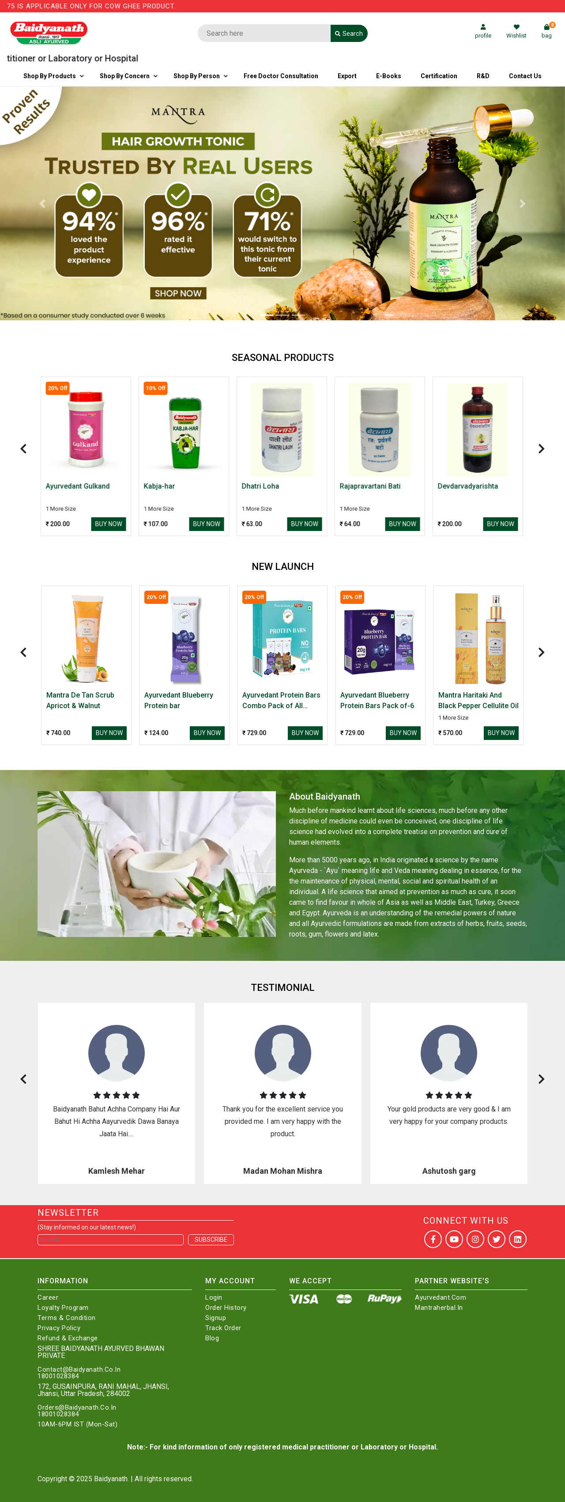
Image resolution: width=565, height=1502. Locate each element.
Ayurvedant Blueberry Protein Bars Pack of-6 (377, 700)
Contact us (525, 76)
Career (48, 1297)
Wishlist (516, 31)
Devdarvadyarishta (468, 486)
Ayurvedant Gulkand (78, 486)
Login (213, 1297)
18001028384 (58, 1376)
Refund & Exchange (68, 1338)
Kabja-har (160, 486)
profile (483, 31)
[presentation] (23, 448)
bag (549, 31)
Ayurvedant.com (440, 1297)
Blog (212, 1338)
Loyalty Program (63, 1308)
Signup (215, 1318)
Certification (439, 76)
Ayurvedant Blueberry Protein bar (178, 700)
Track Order (223, 1328)
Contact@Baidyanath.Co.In (79, 1369)
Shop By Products (49, 76)
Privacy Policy (59, 1328)
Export (347, 76)
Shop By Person (196, 76)
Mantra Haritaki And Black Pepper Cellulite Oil (478, 700)
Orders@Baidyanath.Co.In (77, 1407)
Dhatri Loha (261, 486)
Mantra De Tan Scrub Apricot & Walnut (80, 700)
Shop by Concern (125, 76)
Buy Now (109, 523)
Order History (226, 1308)
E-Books (388, 76)
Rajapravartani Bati (370, 486)
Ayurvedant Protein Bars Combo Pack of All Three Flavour (281, 701)
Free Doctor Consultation (281, 76)
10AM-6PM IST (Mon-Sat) (77, 1424)
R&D (483, 76)
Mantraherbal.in (439, 1308)
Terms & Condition (67, 1318)
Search (349, 34)
